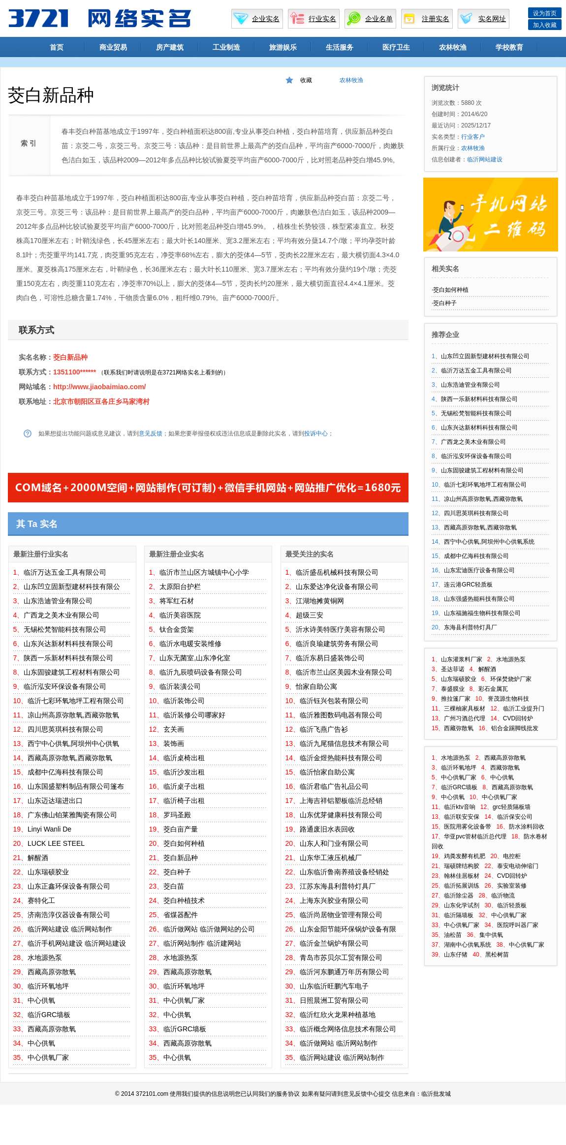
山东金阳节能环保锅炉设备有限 (348, 929)
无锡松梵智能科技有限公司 (65, 629)
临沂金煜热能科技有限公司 (341, 758)
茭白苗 (173, 886)
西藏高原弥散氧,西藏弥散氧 (70, 758)
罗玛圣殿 (177, 815)
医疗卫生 (396, 47)
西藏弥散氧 (458, 728)
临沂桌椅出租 (184, 758)
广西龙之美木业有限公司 (61, 615)
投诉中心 (316, 433)
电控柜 (512, 856)
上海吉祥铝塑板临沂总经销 (341, 801)
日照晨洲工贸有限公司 (334, 1000)
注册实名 (435, 19)
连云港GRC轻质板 (468, 584)
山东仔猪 (456, 954)
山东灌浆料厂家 (461, 659)
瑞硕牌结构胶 (461, 866)
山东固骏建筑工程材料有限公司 (72, 672)
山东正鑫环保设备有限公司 (69, 886)
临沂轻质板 (512, 905)
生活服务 (339, 47)
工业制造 (226, 47)
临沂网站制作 (91, 929)
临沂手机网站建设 (55, 943)
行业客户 (473, 136)
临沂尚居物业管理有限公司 (341, 915)
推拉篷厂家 (456, 698)
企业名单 (379, 19)
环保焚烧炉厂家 (511, 679)
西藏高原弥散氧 (52, 972)
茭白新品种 (70, 357)
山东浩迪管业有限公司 (58, 601)
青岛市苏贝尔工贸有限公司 (341, 957)
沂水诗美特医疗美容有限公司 (340, 629)
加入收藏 (545, 25)
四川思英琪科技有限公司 (65, 729)
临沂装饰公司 (184, 701)
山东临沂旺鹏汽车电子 (334, 986)
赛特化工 (41, 900)
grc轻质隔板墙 (512, 807)
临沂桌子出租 (184, 786)
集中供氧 (491, 934)
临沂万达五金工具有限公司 (65, 572)
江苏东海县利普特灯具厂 (338, 886)
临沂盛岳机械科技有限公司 (337, 572)
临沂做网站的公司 (227, 929)
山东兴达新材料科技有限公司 (68, 644)
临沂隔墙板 (458, 915)
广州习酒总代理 (464, 718)
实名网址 (492, 19)
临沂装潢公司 (180, 686)
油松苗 (453, 934)
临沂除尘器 (458, 895)
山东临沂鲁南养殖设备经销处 (344, 872)
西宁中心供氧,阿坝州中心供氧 (73, 743)
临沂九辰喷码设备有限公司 (200, 672)
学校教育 (509, 47)
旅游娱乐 (283, 47)
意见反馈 (150, 433)
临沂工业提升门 (523, 708)
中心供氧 (41, 1000)
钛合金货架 (176, 629)
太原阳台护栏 (180, 586)
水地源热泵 (45, 957)
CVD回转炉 (518, 718)
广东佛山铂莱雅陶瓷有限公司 (72, 815)
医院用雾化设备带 (467, 826)
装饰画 (173, 743)
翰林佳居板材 (461, 875)
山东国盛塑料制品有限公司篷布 (76, 786)
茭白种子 (177, 872)
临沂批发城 (436, 1093)
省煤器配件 (180, 915)
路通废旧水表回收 (327, 829)
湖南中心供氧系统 (467, 944)
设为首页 (545, 13)
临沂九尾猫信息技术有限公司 (344, 743)
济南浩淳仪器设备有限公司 (69, 915)
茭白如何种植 (184, 843)
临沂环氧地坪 (48, 986)
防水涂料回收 (526, 826)
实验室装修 (512, 885)
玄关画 (173, 729)
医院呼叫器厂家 (517, 925)
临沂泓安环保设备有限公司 (65, 686)
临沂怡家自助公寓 (327, 772)
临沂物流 (503, 895)
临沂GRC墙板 (49, 1015)
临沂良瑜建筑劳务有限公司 (337, 644)
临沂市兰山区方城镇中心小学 (204, 572)
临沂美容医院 (180, 615)
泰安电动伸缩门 (517, 866)
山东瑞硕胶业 (48, 872)
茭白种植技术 (184, 900)
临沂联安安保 (461, 816)
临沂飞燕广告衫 (324, 729)
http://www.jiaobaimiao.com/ (99, 387)
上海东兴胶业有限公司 (334, 900)
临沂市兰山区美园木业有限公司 (344, 672)
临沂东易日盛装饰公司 (330, 658)
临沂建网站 (224, 943)
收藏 (306, 80)
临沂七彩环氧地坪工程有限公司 (76, 701)
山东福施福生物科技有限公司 (482, 613)
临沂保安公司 (515, 816)
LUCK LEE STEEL (56, 843)
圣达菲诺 (453, 669)
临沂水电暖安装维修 (190, 644)
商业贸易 (113, 47)
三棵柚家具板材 (464, 708)
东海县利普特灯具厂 (470, 627)
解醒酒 (38, 858)
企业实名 (266, 19)
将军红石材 (176, 601)
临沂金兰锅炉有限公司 (334, 943)
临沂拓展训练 (461, 885)
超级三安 (309, 615)
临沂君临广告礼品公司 (334, 786)
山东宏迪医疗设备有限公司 (479, 570)
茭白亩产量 (180, 829)
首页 (56, 47)
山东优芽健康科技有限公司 (341, 815)
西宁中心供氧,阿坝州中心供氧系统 (489, 541)
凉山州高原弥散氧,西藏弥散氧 (73, 715)
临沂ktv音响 (459, 807)
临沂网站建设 (48, 929)
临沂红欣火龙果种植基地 (338, 1015)
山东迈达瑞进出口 (55, 801)
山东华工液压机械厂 (331, 858)
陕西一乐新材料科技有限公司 (68, 658)
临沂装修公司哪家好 (194, 715)
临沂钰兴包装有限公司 (334, 701)
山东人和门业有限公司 (334, 843)
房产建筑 (170, 47)
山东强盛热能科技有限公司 (479, 598)
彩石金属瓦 (493, 688)
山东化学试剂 (461, 905)
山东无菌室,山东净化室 (194, 658)
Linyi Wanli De (49, 829)
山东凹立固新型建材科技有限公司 (485, 356)
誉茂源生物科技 (508, 698)
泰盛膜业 (453, 688)
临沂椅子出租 (184, 801)
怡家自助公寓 (316, 686)
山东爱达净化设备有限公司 (337, 586)
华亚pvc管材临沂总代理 (475, 836)
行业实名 (322, 19)
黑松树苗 (497, 954)
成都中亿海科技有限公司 (65, 772)
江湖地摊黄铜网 (320, 601)
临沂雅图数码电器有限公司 (341, 715)
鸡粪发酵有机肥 (464, 856)
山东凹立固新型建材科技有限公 (72, 586)
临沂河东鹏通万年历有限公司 (344, 972)
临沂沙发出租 (184, 772)
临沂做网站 (180, 929)
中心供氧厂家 (48, 1057)
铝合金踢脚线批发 (514, 728)
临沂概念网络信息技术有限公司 (348, 1029)
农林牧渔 (453, 47)
